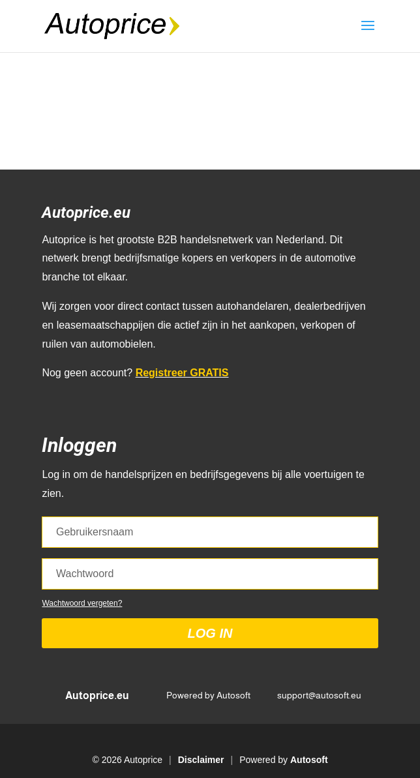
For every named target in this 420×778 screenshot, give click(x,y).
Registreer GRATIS (182, 372)
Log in (210, 633)
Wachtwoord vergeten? (82, 603)
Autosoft (309, 760)
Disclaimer (201, 760)
